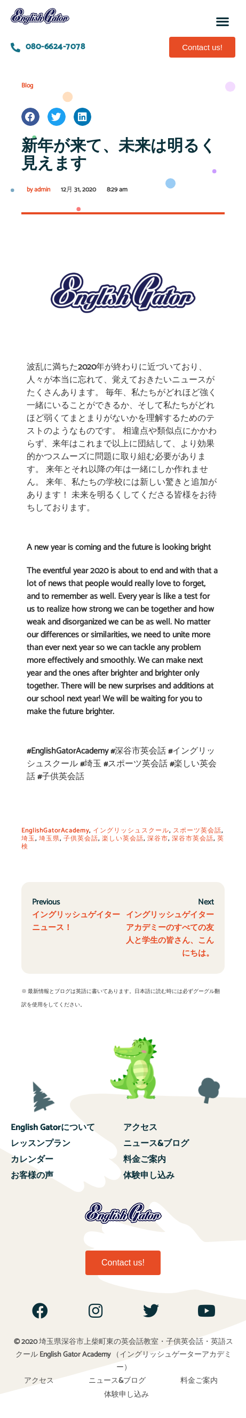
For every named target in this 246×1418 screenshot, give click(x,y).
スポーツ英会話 (197, 831)
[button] (222, 21)
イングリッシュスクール (131, 831)
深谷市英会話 (192, 839)
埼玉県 (49, 839)
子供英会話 (81, 839)
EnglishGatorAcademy (55, 831)
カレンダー (32, 1159)
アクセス (140, 1127)
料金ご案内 (144, 1159)
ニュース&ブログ (156, 1143)
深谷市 (157, 839)
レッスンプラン (40, 1143)
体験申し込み (148, 1175)
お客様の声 (32, 1175)
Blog (27, 86)
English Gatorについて (53, 1127)
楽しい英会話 (123, 839)
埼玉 (28, 839)
